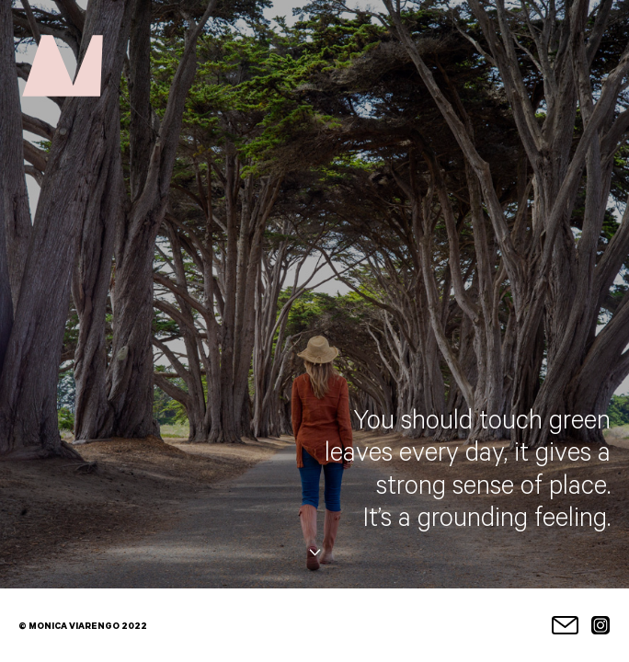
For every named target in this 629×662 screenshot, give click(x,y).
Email (565, 625)
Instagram (601, 625)
